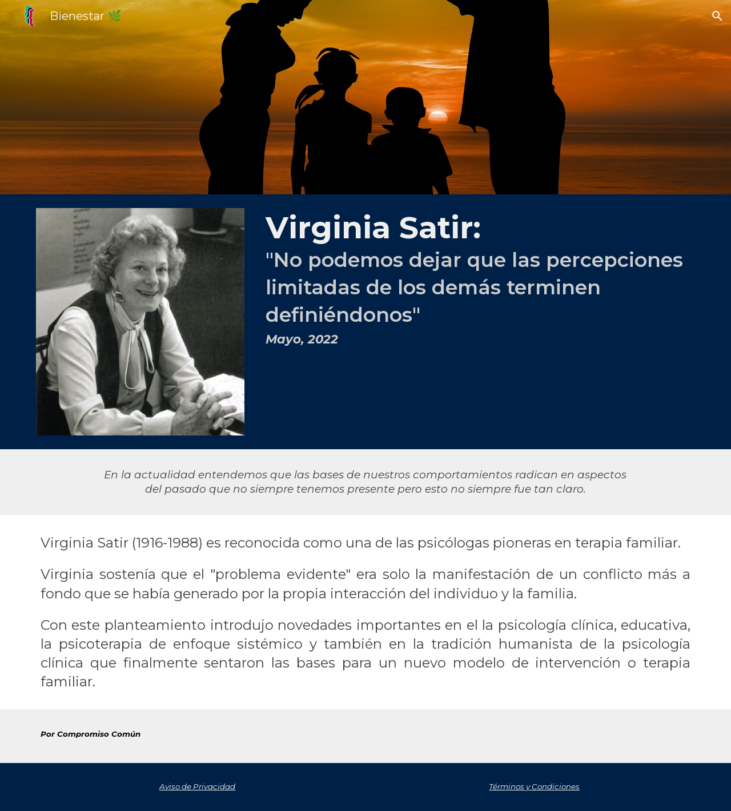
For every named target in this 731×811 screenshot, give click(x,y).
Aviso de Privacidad (197, 786)
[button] (717, 16)
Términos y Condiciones (534, 786)
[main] (478, 281)
